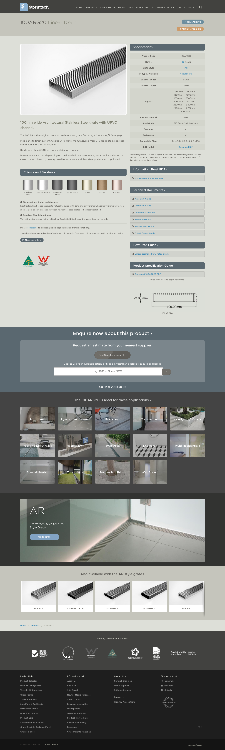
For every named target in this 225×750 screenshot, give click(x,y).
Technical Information (31, 690)
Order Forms (26, 695)
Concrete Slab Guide (145, 212)
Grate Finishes (27, 732)
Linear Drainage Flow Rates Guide (152, 254)
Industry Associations (124, 702)
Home (79, 7)
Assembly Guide (143, 199)
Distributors (166, 7)
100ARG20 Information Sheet (149, 178)
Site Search (72, 690)
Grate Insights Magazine (79, 732)
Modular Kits (193, 22)
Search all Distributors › (112, 387)
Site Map (71, 685)
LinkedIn (166, 690)
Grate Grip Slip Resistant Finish (35, 727)
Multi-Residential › (187, 445)
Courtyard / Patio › (187, 419)
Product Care (26, 718)
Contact (189, 7)
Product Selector (28, 681)
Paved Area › (112, 445)
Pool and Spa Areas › (37, 445)
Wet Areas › (150, 472)
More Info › (44, 537)
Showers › (150, 445)
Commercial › (150, 419)
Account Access (195, 745)
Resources (139, 7)
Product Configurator (30, 685)
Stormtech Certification (32, 722)
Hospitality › (75, 445)
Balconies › (112, 419)
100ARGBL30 (149, 608)
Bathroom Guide (143, 206)
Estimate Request (122, 690)
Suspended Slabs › (112, 472)
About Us (71, 681)
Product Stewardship (77, 718)
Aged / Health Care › (75, 419)
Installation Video (29, 708)
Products (91, 7)
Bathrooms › (37, 419)
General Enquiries (123, 681)
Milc (200, 727)
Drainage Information (77, 704)
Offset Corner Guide (145, 233)
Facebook (167, 685)
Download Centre (29, 713)
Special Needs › (37, 472)
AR (186, 68)
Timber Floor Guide (144, 226)
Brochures (72, 727)
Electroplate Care (31, 240)
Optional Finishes (190, 29)
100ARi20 (186, 608)
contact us (32, 228)
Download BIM (186, 147)
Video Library (74, 699)
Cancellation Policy (76, 722)
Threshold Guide (143, 219)
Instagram (167, 681)
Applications (113, 7)
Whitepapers (73, 708)
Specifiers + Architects (31, 704)
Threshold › (75, 472)
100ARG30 (38, 608)
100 (182, 62)
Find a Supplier (121, 685)
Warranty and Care (76, 713)
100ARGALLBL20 (75, 608)
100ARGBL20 (112, 608)
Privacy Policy (51, 744)
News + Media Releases (78, 695)
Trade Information (29, 699)
